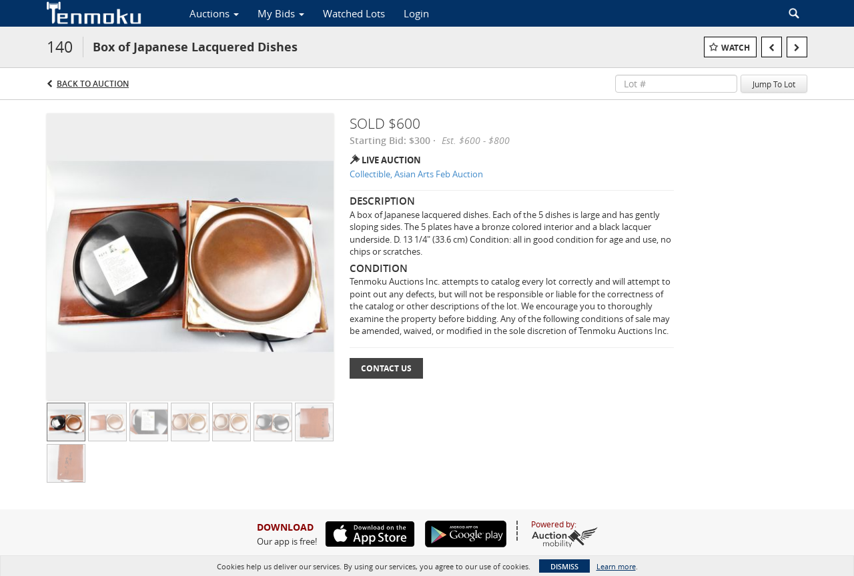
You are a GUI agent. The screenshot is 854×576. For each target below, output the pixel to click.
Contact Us (386, 368)
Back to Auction (93, 83)
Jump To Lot (774, 84)
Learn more (616, 566)
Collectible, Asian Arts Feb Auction (416, 174)
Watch (735, 47)
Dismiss (564, 566)
